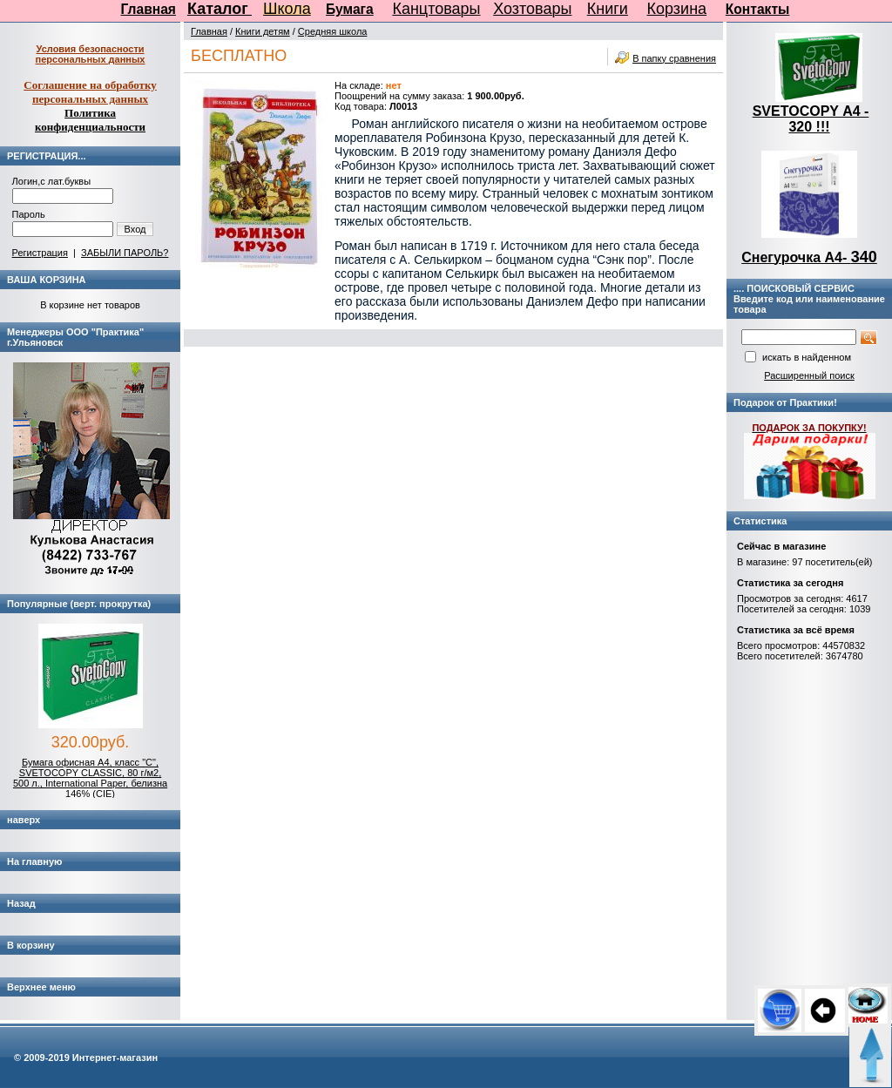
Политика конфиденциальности (90, 119)
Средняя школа (333, 31)
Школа (287, 8)
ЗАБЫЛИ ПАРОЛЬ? (124, 252)
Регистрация (40, 252)
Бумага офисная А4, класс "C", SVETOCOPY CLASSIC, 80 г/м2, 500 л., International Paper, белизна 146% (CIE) (90, 778)
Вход (135, 229)
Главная (148, 9)
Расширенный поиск (809, 375)
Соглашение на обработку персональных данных (90, 91)
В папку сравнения (674, 58)
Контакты (758, 9)
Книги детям (262, 31)
